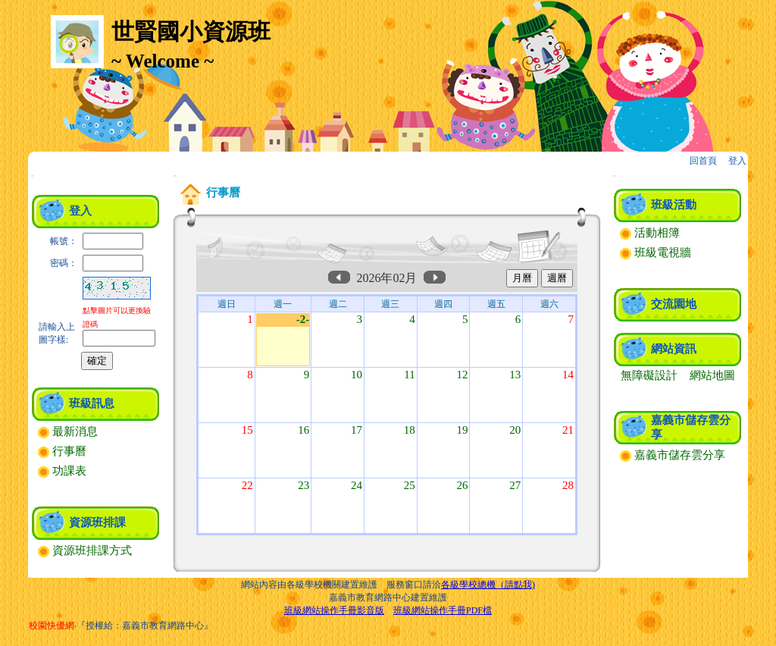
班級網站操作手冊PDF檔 (442, 610)
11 (409, 374)
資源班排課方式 (85, 550)
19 (462, 430)
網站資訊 (673, 349)
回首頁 (703, 160)
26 (462, 485)
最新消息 (68, 431)
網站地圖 (712, 375)
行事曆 (62, 451)
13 (515, 374)
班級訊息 (91, 403)
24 (356, 485)
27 (515, 485)
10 (356, 374)
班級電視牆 (655, 252)
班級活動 (673, 205)
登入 (737, 160)
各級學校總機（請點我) (488, 584)
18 (409, 430)
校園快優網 (51, 625)
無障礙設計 (649, 375)
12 (462, 374)
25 (409, 485)
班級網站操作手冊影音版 (334, 610)
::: (32, 175)
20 (515, 430)
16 (303, 430)
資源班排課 (97, 522)
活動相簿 (650, 233)
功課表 (62, 471)
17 (356, 430)
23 (303, 485)
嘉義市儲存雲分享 (672, 455)
